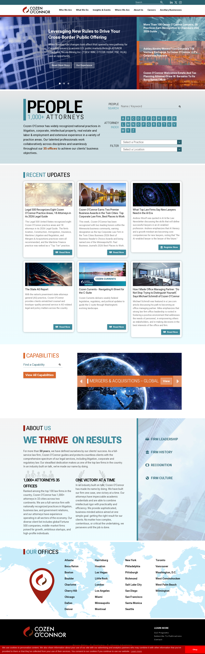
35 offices (50, 148)
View (166, 381)
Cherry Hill (71, 590)
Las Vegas (101, 572)
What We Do (82, 10)
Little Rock (101, 578)
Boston (69, 572)
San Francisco (133, 596)
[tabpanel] (70, 53)
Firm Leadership (161, 439)
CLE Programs (161, 633)
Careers (151, 10)
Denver (69, 609)
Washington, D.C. (166, 572)
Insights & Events (102, 10)
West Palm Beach (166, 584)
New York (130, 560)
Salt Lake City (133, 584)
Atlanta (69, 560)
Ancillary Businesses (171, 10)
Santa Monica (133, 603)
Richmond (131, 578)
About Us (138, 10)
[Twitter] (175, 2)
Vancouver (162, 566)
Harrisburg (101, 560)
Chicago (70, 596)
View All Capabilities (39, 375)
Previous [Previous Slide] (81, 381)
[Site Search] (150, 2)
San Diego (131, 590)
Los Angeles (102, 590)
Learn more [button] (136, 651)
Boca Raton (71, 566)
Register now (169, 247)
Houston (100, 566)
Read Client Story (60, 65)
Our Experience (84, 65)
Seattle (129, 609)
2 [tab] (64, 83)
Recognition (158, 465)
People (113, 106)
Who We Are (65, 10)
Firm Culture (158, 478)
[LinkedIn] (171, 2)
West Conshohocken (168, 578)
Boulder (69, 578)
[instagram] (180, 2)
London (99, 584)
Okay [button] (195, 649)
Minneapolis (102, 603)
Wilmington (162, 590)
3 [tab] (68, 83)
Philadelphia (132, 566)
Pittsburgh (131, 572)
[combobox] (102, 10)
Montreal (100, 609)
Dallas (68, 603)
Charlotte (70, 584)
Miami (98, 596)
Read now (63, 252)
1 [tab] (59, 83)
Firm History (158, 452)
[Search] (161, 2)
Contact (158, 640)
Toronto (160, 560)
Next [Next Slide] (177, 381)
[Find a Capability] (42, 364)
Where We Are (122, 10)
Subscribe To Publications (168, 636)
